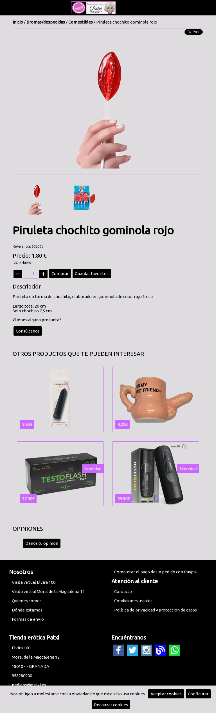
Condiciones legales (133, 600)
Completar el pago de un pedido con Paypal (155, 571)
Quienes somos (27, 600)
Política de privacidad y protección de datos (155, 610)
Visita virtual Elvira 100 (33, 582)
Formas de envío (28, 619)
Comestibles (80, 22)
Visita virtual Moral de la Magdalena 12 (48, 591)
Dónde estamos (27, 610)
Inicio (18, 22)
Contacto (123, 591)
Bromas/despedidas (45, 22)
